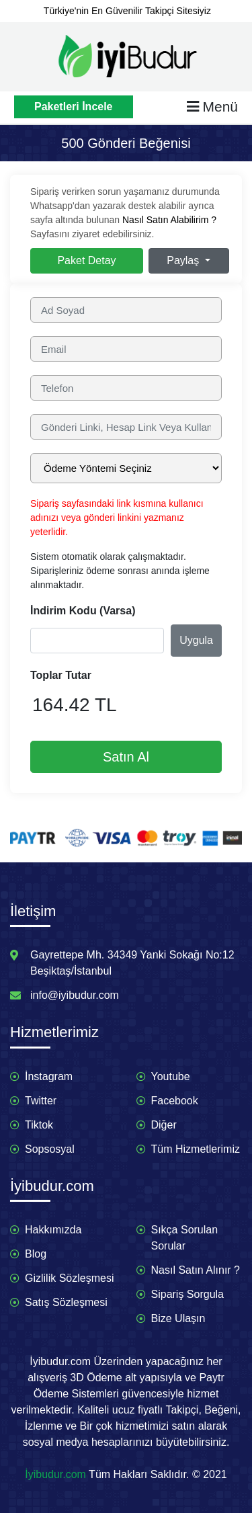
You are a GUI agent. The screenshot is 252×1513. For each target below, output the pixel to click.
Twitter (40, 1100)
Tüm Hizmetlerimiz (195, 1149)
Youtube (170, 1076)
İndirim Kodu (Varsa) (82, 610)
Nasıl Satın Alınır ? (196, 1270)
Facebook (174, 1100)
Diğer (164, 1125)
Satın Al (126, 756)
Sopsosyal (50, 1149)
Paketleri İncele (73, 106)
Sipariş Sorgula (187, 1294)
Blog (35, 1254)
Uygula (196, 640)
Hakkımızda (53, 1229)
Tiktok (39, 1125)
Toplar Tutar (60, 675)
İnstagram (49, 1076)
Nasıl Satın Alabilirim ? (169, 219)
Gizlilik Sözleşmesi (69, 1278)
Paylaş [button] (184, 260)
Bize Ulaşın (178, 1318)
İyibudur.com (55, 1474)
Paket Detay (86, 260)
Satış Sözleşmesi (66, 1302)
